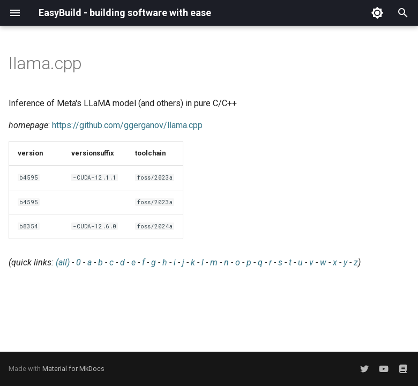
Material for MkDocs (73, 369)
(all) (63, 262)
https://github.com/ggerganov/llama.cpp (127, 125)
